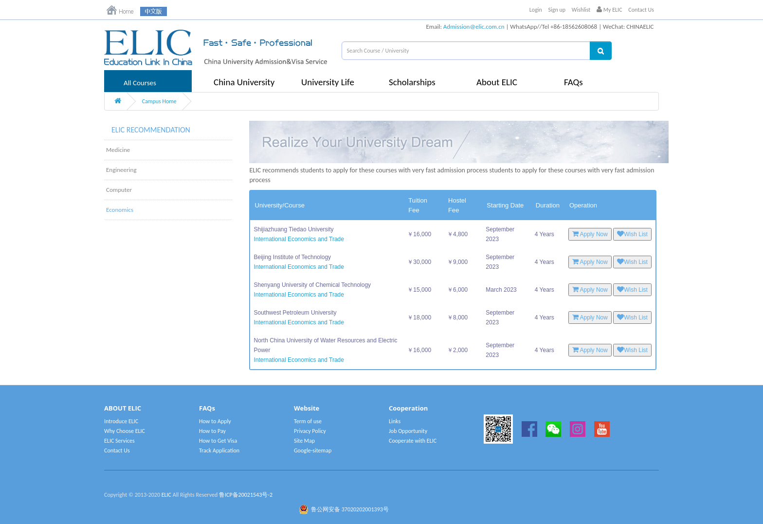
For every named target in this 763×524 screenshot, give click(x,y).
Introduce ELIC (121, 421)
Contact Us (641, 9)
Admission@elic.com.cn (474, 26)
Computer (119, 189)
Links (394, 421)
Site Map (304, 440)
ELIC (166, 494)
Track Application (219, 450)
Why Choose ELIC (124, 431)
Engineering (121, 169)
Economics (119, 209)
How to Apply (215, 421)
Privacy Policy (310, 431)
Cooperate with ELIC (412, 440)
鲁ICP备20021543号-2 (245, 494)
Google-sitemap (312, 450)
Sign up (557, 9)
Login (535, 9)
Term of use (308, 421)
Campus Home (159, 101)
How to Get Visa (218, 440)
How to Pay (212, 431)
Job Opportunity (408, 431)
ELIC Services (119, 440)
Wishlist (581, 9)
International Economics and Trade (299, 239)
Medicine (118, 149)
